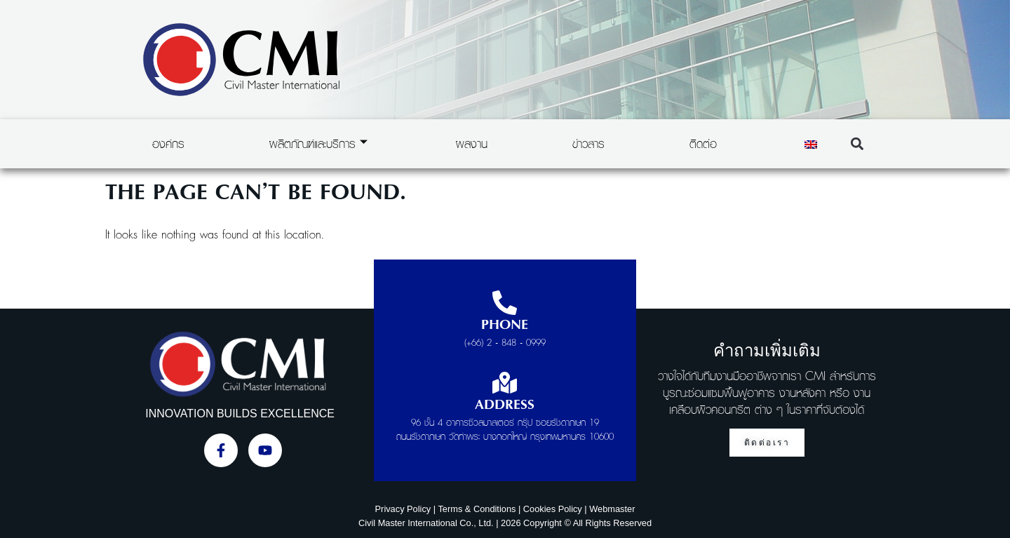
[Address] (504, 382)
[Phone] (504, 302)
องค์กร (168, 143)
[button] (856, 144)
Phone (504, 325)
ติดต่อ (703, 143)
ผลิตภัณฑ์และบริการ (318, 143)
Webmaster (612, 509)
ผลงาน (471, 143)
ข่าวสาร (588, 143)
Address (504, 405)
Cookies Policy (552, 509)
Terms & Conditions (477, 509)
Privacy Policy (403, 509)
